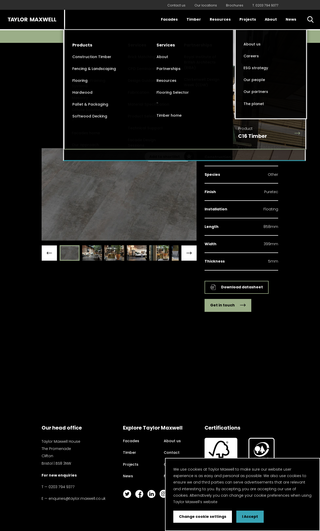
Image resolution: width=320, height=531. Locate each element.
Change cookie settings (202, 516)
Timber (193, 19)
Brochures (234, 5)
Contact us (176, 5)
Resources (220, 19)
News (291, 19)
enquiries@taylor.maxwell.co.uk (77, 498)
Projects (247, 19)
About (271, 19)
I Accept (250, 516)
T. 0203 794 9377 (265, 5)
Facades (169, 19)
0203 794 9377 (62, 486)
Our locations (205, 5)
